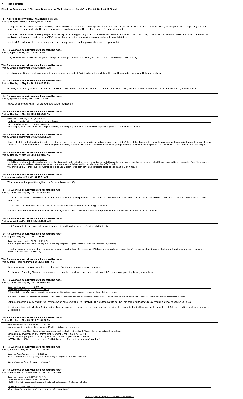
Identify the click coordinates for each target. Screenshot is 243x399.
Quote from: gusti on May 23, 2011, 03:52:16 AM (26, 119)
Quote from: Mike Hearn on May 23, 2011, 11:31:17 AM (28, 325)
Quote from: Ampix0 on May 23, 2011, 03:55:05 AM (27, 160)
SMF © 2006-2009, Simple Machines (119, 397)
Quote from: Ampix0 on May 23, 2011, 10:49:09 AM (27, 354)
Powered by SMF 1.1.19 (94, 397)
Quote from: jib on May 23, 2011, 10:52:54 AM (25, 287)
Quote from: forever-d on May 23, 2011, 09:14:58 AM (27, 241)
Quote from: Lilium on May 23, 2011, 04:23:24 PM (26, 377)
